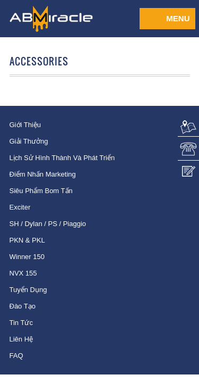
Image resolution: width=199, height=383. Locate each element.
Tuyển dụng (28, 290)
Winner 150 (27, 257)
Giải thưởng (29, 141)
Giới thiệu (25, 125)
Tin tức (21, 323)
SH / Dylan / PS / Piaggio (48, 224)
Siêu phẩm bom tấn (41, 191)
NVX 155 (23, 273)
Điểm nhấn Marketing (43, 174)
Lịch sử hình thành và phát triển (62, 158)
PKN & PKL (27, 240)
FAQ (16, 356)
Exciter (20, 207)
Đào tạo (23, 306)
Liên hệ (21, 339)
